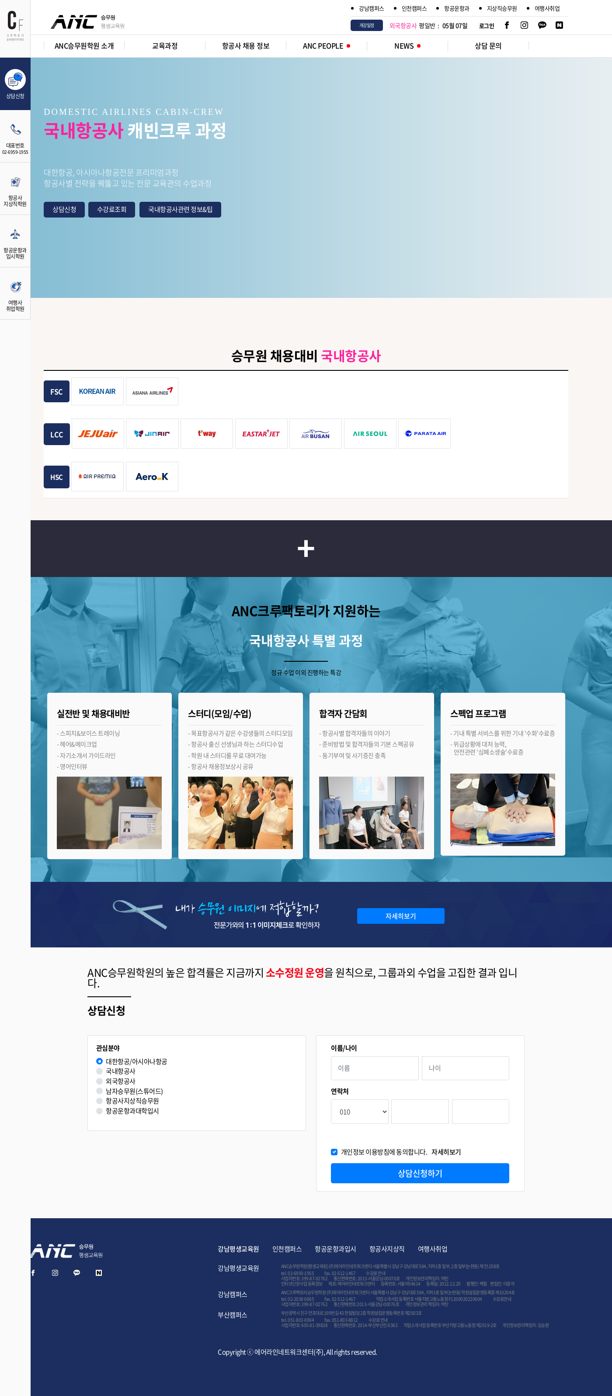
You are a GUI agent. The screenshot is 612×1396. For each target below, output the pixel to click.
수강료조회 (112, 209)
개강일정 (366, 25)
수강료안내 (502, 1299)
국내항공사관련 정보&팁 (180, 209)
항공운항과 (456, 8)
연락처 (340, 1091)
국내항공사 (121, 1071)
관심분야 (108, 1048)
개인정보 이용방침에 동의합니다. (401, 1152)
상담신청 (64, 209)
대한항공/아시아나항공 (136, 1061)
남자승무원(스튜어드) (134, 1091)
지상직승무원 (502, 8)
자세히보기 (401, 916)
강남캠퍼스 (371, 8)
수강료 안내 (375, 1273)
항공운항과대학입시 (132, 1111)
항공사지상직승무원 (132, 1101)
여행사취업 (547, 8)
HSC (56, 477)
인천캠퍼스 (414, 8)
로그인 (486, 25)
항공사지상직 (387, 1249)
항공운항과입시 (335, 1249)
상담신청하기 (420, 1173)
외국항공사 (121, 1081)
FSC (56, 391)
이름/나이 (344, 1048)
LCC (56, 434)
